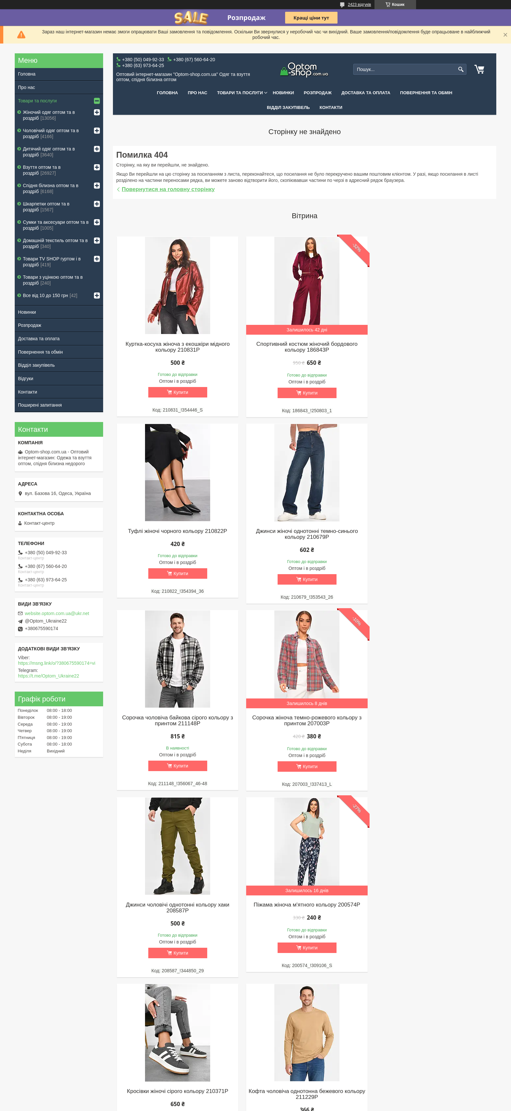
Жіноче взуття (273, 1023)
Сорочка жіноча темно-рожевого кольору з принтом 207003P (432, 534)
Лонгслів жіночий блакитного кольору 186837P (305, 908)
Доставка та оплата (365, 92)
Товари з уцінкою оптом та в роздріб (53, 280)
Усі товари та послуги (302, 990)
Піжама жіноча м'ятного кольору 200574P (304, 718)
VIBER (363, 1023)
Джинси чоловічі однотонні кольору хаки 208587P (176, 721)
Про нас (197, 92)
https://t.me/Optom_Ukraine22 (48, 676)
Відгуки (25, 378)
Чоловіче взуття (275, 1032)
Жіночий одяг (175, 1023)
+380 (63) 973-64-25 (377, 1057)
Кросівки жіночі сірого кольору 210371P (432, 718)
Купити (180, 392)
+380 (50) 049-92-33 (377, 1040)
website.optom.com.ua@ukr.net (57, 613)
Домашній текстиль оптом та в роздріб (55, 243)
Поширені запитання (40, 405)
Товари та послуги (240, 92)
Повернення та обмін (426, 92)
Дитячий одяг (175, 1040)
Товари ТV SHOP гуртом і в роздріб (52, 261)
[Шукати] (461, 69)
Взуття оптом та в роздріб (42, 170)
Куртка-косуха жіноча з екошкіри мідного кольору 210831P (177, 347)
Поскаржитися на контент (320, 1104)
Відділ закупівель (288, 107)
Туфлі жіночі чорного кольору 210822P (432, 344)
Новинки (283, 92)
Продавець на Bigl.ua (255, 1099)
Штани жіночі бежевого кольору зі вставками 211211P (432, 908)
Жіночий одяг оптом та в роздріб (49, 115)
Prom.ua (286, 1093)
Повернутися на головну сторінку (168, 189)
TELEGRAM (368, 1032)
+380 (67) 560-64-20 (377, 1049)
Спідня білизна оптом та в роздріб (50, 188)
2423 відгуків (359, 4)
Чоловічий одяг (177, 1032)
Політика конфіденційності (370, 1104)
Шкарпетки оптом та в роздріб (46, 206)
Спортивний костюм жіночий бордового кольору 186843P (304, 347)
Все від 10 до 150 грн (45, 295)
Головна (167, 92)
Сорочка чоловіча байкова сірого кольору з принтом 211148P (304, 534)
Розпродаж (318, 92)
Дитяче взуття (273, 1040)
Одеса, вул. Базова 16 (379, 1066)
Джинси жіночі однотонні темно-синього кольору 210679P (177, 534)
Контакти (330, 107)
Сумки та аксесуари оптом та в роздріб (56, 225)
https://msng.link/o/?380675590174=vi (56, 663)
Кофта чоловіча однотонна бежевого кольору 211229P (177, 908)
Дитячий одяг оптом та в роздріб (49, 151)
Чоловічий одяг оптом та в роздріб (51, 133)
